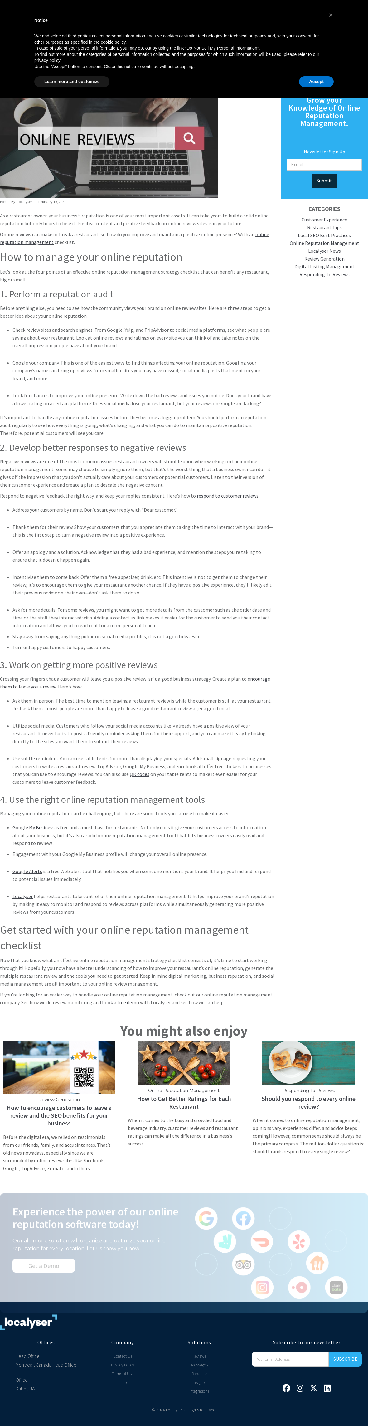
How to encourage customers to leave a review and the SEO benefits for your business (59, 1118)
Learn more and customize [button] (71, 1408)
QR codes (139, 774)
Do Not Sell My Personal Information (221, 1375)
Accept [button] (316, 1408)
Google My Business (33, 827)
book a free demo (120, 1002)
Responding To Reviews (324, 274)
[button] (69, 20)
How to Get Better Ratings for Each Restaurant (184, 1105)
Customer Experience (324, 219)
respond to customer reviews (228, 496)
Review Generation (324, 259)
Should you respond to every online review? (309, 1105)
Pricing (146, 19)
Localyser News (324, 251)
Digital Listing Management (324, 266)
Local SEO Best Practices (324, 235)
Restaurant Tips (324, 227)
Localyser (22, 896)
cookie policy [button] (113, 1369)
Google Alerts (27, 871)
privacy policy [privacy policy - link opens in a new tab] (47, 1387)
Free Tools (216, 20)
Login (284, 19)
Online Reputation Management (324, 243)
